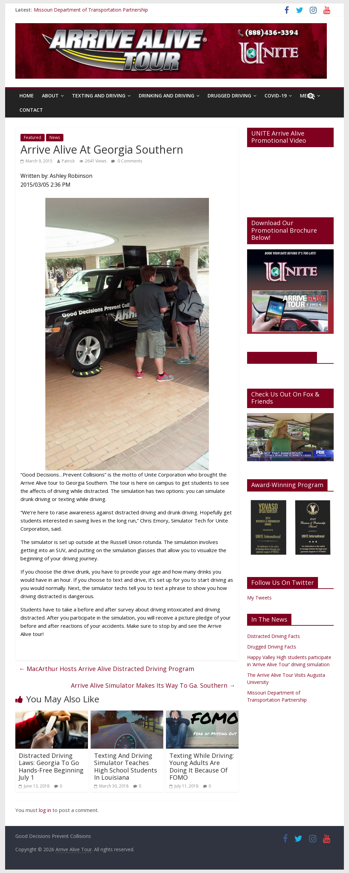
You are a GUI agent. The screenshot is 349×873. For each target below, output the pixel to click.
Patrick (68, 161)
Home (26, 95)
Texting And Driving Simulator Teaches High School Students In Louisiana (125, 766)
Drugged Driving (229, 95)
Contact (31, 110)
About (50, 95)
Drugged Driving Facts (271, 646)
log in (45, 810)
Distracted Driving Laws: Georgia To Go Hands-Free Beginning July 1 (51, 766)
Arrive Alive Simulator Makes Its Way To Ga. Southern (153, 685)
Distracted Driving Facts (273, 636)
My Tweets (259, 597)
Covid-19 (275, 95)
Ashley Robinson (71, 176)
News (54, 137)
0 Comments (126, 161)
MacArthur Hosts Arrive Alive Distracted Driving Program (106, 669)
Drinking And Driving (166, 95)
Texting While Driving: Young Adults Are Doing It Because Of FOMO (201, 766)
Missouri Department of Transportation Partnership (91, 9)
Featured (32, 137)
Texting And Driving (98, 95)
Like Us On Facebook (282, 357)
